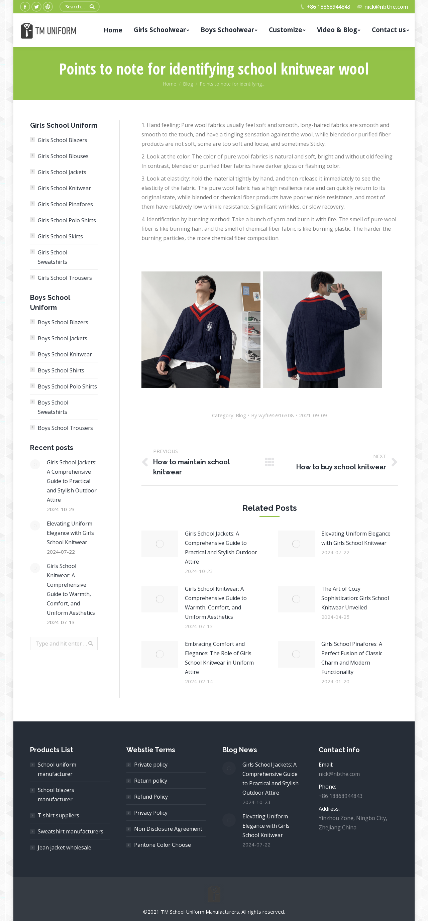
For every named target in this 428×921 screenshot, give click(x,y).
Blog (188, 84)
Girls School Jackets (62, 172)
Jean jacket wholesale (64, 847)
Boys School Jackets (62, 338)
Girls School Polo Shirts (67, 220)
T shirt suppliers (58, 815)
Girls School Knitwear (64, 188)
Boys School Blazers (63, 322)
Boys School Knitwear (65, 354)
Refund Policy (151, 796)
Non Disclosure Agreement (168, 828)
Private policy (151, 764)
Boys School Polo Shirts (67, 386)
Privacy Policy (151, 812)
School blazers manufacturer (56, 794)
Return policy (150, 780)
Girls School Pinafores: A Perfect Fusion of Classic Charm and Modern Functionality (351, 658)
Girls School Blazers (62, 140)
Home (169, 84)
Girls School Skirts (60, 236)
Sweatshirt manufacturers (70, 831)
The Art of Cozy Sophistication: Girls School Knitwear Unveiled (355, 598)
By (272, 415)
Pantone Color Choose (162, 844)
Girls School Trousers (65, 277)
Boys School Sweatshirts (53, 407)
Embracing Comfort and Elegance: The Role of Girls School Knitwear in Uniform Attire (219, 658)
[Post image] (159, 544)
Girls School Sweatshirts (52, 257)
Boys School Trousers (65, 428)
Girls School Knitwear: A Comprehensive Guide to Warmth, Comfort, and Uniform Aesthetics (216, 602)
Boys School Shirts (61, 370)
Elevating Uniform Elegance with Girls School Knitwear (356, 538)
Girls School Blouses (63, 156)
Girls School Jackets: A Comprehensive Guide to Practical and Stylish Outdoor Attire (221, 547)
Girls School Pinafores (65, 204)
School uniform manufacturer (57, 769)
